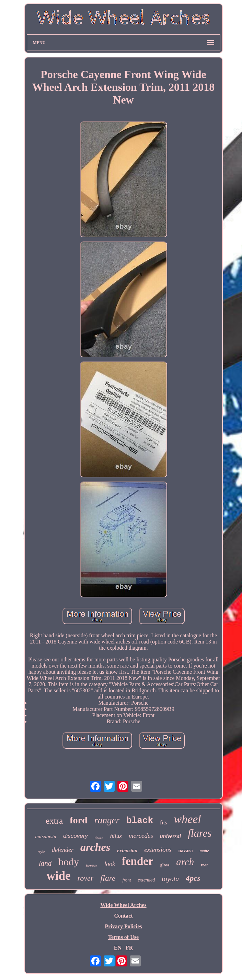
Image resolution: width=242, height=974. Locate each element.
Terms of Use (123, 937)
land (45, 863)
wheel (187, 819)
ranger (107, 820)
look (109, 864)
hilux (116, 836)
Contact (123, 916)
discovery (75, 836)
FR (129, 948)
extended (146, 880)
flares (199, 833)
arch (185, 861)
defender (62, 849)
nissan (99, 838)
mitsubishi (45, 836)
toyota (170, 879)
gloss (165, 864)
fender (137, 861)
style (41, 851)
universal (170, 836)
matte (204, 850)
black (139, 820)
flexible (91, 866)
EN (118, 948)
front (127, 880)
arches (95, 847)
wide (58, 876)
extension (127, 850)
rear (204, 865)
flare (107, 878)
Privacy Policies (123, 926)
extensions (157, 849)
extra (54, 820)
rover (85, 878)
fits (163, 822)
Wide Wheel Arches (123, 905)
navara (185, 850)
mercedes (141, 835)
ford (78, 820)
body (68, 861)
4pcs (193, 878)
